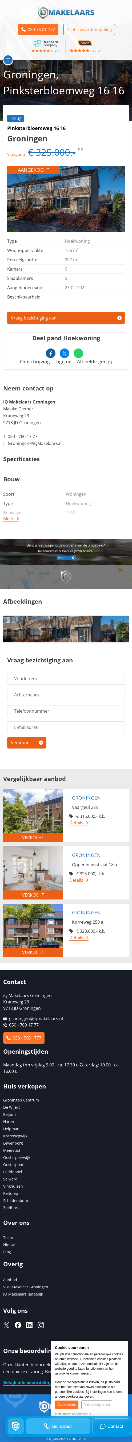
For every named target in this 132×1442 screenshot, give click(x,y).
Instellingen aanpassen (73, 1414)
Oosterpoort (14, 1164)
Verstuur (20, 743)
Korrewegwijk (15, 1135)
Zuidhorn (11, 1207)
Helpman (11, 1128)
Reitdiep (10, 1193)
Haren (8, 1121)
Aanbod (10, 1279)
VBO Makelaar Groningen (25, 1286)
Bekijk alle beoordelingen (30, 1382)
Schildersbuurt (16, 1200)
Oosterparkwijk (16, 1157)
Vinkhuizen (13, 1186)
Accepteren (66, 1404)
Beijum (9, 1114)
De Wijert (11, 1107)
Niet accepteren (97, 1404)
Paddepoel (12, 1171)
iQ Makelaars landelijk (23, 1294)
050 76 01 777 (38, 29)
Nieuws (10, 1244)
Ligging (63, 361)
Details (76, 823)
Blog (7, 1251)
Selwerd (10, 1179)
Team (8, 1237)
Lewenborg (13, 1143)
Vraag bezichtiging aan (34, 318)
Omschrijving (35, 361)
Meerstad (11, 1150)
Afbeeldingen (94, 361)
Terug (16, 118)
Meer (8, 519)
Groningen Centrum (21, 1100)
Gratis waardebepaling (89, 29)
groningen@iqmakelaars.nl (36, 1018)
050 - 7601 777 (23, 1038)
